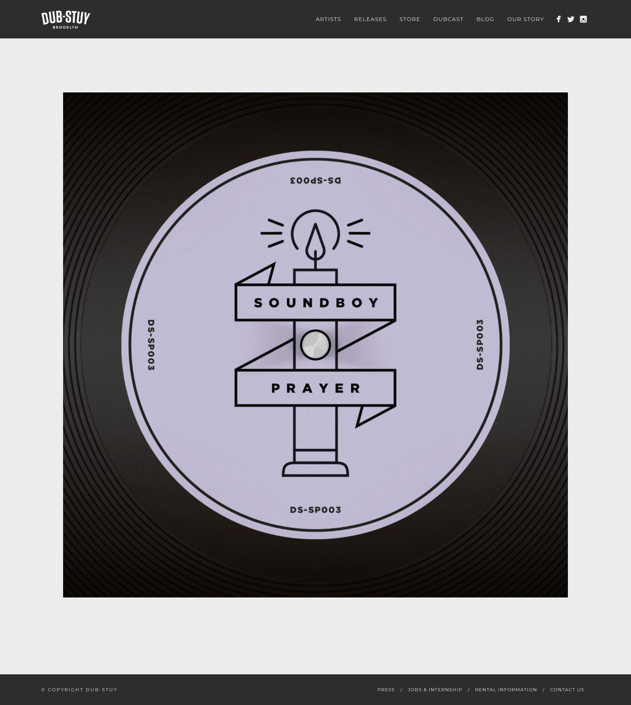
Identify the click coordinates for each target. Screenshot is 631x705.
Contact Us (567, 690)
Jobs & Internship (435, 690)
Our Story (525, 19)
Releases (370, 19)
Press (386, 690)
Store (410, 19)
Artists (328, 19)
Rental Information (506, 690)
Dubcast (448, 19)
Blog (485, 19)
